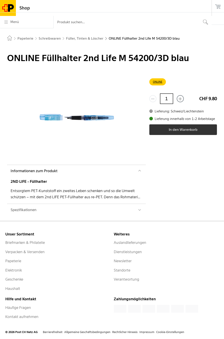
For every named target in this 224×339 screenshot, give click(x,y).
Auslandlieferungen (130, 242)
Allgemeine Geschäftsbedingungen (87, 332)
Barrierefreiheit (53, 332)
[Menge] (166, 98)
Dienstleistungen (128, 252)
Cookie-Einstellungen (170, 332)
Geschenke (14, 279)
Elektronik (13, 270)
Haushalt (12, 288)
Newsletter (123, 261)
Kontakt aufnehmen (21, 316)
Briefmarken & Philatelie (25, 242)
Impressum (146, 332)
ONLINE (157, 81)
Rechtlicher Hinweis (125, 332)
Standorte (122, 270)
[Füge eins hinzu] (180, 98)
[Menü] (26, 22)
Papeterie (13, 261)
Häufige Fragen (18, 307)
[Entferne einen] (152, 98)
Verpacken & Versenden (25, 252)
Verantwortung (126, 279)
